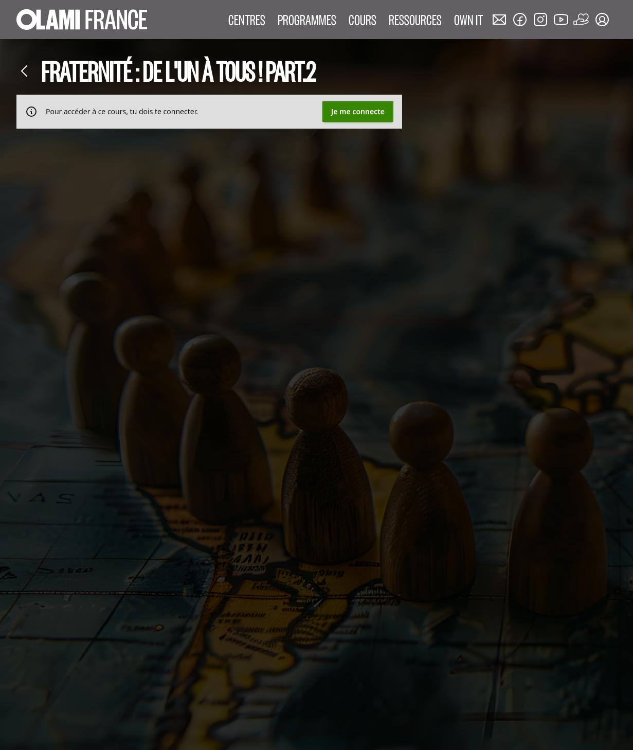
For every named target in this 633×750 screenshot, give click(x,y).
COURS (362, 19)
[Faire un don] (581, 19)
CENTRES (246, 19)
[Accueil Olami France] (81, 19)
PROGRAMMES (307, 19)
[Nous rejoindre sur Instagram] (540, 19)
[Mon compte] (602, 19)
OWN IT (468, 19)
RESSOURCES (415, 19)
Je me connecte (358, 111)
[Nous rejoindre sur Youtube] (561, 19)
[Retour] (24, 71)
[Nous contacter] (499, 19)
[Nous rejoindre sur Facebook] (520, 19)
